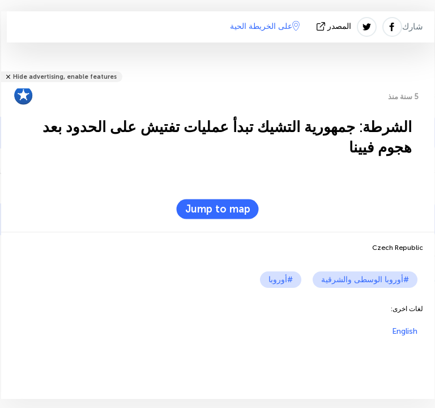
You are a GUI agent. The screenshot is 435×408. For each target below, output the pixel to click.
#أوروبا (280, 279)
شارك (412, 27)
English (404, 331)
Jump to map (217, 209)
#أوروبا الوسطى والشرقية (365, 279)
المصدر (335, 26)
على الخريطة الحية (265, 26)
